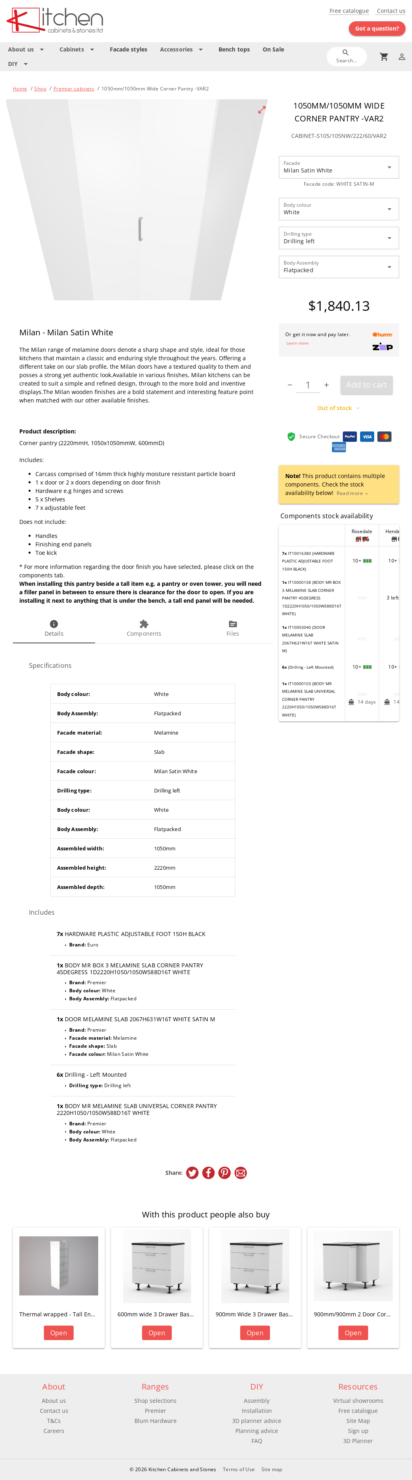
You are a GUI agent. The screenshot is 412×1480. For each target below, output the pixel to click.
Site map (272, 1469)
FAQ (256, 1441)
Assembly (257, 1400)
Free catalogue (349, 10)
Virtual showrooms (358, 1400)
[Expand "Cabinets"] (78, 49)
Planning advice (256, 1431)
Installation (257, 1410)
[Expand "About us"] (27, 49)
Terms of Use (239, 1469)
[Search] (347, 56)
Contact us (390, 10)
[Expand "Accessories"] (183, 49)
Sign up (358, 1431)
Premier (155, 1410)
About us (54, 1400)
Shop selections (155, 1400)
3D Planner (358, 1441)
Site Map (358, 1421)
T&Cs (54, 1421)
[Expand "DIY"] (19, 64)
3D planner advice (256, 1421)
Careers (53, 1431)
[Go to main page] (71, 21)
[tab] (54, 628)
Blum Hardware (155, 1421)
